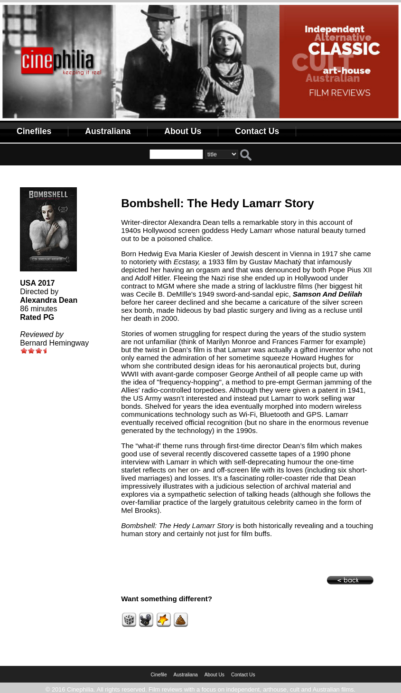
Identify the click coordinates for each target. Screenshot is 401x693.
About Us (182, 131)
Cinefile (158, 674)
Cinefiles (34, 131)
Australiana (108, 131)
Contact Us (257, 131)
